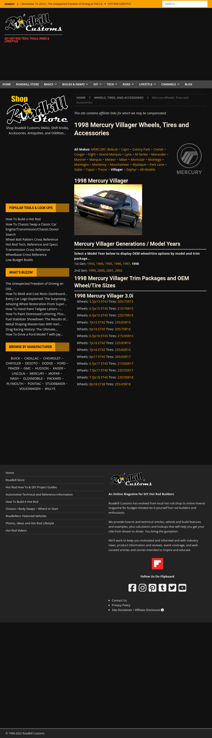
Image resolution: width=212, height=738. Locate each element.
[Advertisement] (139, 44)
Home (6, 84)
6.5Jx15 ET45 (98, 308)
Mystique (139, 164)
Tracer (102, 169)
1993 (90, 263)
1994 (99, 263)
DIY (95, 84)
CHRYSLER (13, 363)
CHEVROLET (52, 358)
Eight (92, 154)
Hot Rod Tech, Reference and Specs (32, 244)
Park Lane (157, 164)
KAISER (58, 368)
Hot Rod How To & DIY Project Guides (31, 487)
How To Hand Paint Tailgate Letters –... (34, 309)
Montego (154, 159)
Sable (78, 169)
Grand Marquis (110, 154)
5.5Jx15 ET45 (98, 301)
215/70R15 (125, 308)
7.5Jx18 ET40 (98, 377)
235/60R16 (123, 349)
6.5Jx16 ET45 (98, 336)
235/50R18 (125, 377)
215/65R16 (125, 336)
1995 (108, 263)
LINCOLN (18, 373)
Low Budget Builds (19, 260)
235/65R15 (123, 322)
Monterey (99, 164)
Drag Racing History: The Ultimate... (32, 329)
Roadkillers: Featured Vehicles (26, 516)
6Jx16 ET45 (97, 329)
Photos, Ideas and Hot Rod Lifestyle (30, 523)
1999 (92, 270)
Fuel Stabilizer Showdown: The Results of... (37, 319)
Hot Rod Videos (16, 530)
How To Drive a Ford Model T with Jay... (34, 334)
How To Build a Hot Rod (23, 219)
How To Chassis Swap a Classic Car (31, 224)
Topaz (90, 169)
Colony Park (141, 149)
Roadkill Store (27, 84)
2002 (118, 270)
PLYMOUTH (14, 383)
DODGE (47, 363)
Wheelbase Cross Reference (26, 254)
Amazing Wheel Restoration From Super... (36, 304)
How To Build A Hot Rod (22, 502)
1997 (126, 263)
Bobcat (112, 149)
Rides (126, 84)
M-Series (141, 154)
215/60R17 (125, 363)
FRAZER (13, 368)
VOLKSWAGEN (29, 388)
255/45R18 (123, 384)
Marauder (158, 154)
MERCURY (98, 149)
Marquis (95, 159)
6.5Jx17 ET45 (98, 363)
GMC (27, 368)
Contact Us (119, 600)
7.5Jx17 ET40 (98, 370)
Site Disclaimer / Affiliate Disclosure (138, 610)
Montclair (138, 159)
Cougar (79, 154)
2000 (101, 270)
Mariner (80, 159)
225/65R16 (123, 343)
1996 (117, 263)
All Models (147, 169)
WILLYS (50, 388)
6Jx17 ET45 (97, 357)
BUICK (15, 358)
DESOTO (31, 363)
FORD (61, 363)
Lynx (128, 154)
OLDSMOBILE (33, 378)
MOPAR (54, 373)
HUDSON (42, 368)
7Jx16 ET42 (97, 343)
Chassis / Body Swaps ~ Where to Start (32, 509)
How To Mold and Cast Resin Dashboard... (36, 294)
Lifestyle (145, 84)
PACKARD (54, 378)
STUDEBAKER (55, 383)
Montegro (81, 164)
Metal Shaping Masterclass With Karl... (34, 324)
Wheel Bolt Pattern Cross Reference (32, 239)
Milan (123, 159)
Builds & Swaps (73, 84)
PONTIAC (34, 383)
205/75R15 (125, 301)
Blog (188, 84)
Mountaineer (119, 164)
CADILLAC (31, 358)
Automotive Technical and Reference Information (39, 494)
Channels (168, 84)
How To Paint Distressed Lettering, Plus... (36, 314)
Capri (125, 149)
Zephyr (131, 169)
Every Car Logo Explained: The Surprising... (37, 299)
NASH (14, 378)
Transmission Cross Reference (28, 249)
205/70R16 (123, 329)
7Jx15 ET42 (97, 322)
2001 (109, 270)
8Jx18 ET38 (97, 384)
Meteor (110, 159)
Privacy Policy (121, 605)
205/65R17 (123, 357)
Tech (110, 84)
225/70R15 (125, 315)
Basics (48, 84)
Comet (158, 149)
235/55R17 (125, 370)
